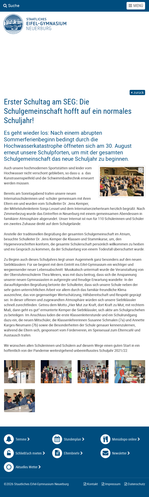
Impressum (111, 484)
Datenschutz (134, 484)
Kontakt (91, 484)
